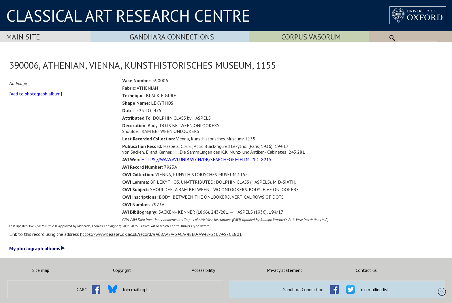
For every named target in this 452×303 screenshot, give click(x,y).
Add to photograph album (36, 94)
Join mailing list (137, 289)
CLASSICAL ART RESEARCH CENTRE (128, 15)
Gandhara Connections (172, 37)
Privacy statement (284, 270)
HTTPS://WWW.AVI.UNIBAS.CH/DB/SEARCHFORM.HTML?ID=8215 (206, 159)
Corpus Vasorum (311, 37)
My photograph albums (37, 248)
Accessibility (203, 270)
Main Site (23, 37)
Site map (40, 270)
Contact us (366, 270)
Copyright (122, 270)
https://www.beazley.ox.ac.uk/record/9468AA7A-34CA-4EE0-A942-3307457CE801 (161, 234)
